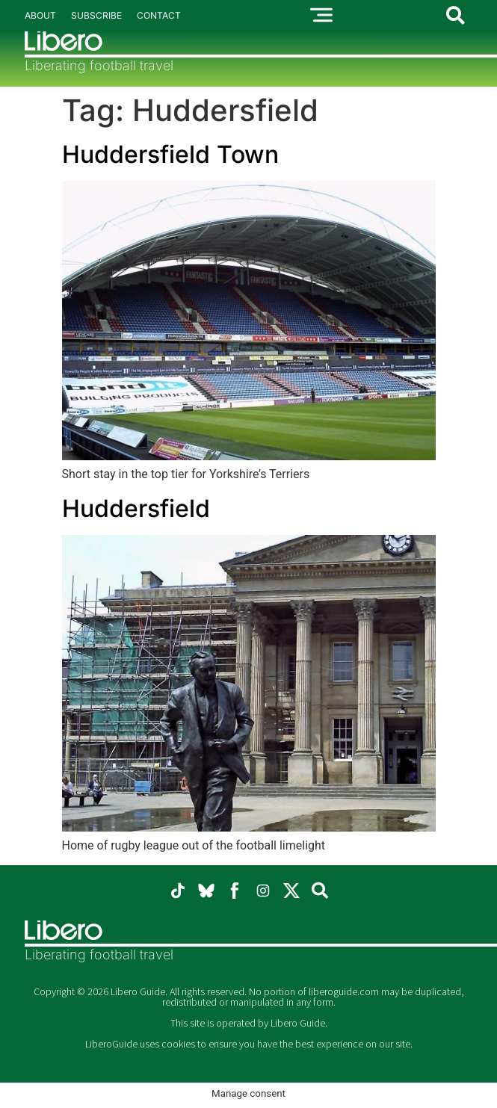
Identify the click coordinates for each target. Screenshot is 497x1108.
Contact (159, 15)
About (40, 15)
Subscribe (96, 15)
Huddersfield (136, 508)
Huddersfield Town (170, 154)
